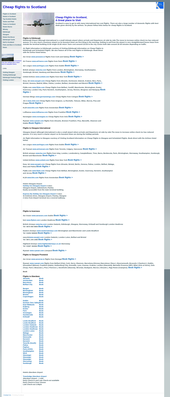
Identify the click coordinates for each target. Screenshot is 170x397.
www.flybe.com (38, 87)
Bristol (25, 294)
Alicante (26, 278)
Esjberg (26, 307)
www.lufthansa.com (40, 112)
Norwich (26, 339)
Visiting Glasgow (9, 72)
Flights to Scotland (9, 14)
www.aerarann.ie (38, 57)
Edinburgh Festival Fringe (12, 77)
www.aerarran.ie (38, 259)
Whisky (5, 29)
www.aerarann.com (39, 216)
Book (41, 278)
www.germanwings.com (46, 97)
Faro (25, 311)
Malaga (26, 333)
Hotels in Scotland (9, 16)
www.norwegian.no (40, 117)
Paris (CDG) (28, 349)
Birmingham (28, 290)
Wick (25, 353)
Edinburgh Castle (9, 39)
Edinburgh (6, 32)
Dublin (25, 301)
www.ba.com (41, 70)
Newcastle (27, 337)
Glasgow (6, 34)
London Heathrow (30, 327)
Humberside (28, 315)
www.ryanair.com (37, 121)
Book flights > (77, 56)
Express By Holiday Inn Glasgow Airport (39, 194)
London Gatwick (29, 325)
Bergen (26, 288)
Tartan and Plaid (8, 21)
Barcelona (27, 282)
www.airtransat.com (40, 149)
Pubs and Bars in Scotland (12, 45)
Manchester (27, 335)
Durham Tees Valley (31, 303)
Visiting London (8, 80)
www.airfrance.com (40, 61)
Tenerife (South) (29, 343)
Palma (25, 345)
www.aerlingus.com (40, 66)
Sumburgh (27, 363)
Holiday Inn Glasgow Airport (35, 186)
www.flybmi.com (34, 220)
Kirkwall (26, 317)
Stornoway (27, 361)
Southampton (28, 351)
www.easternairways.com (47, 231)
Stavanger (27, 355)
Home (5, 47)
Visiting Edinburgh (9, 75)
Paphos (26, 347)
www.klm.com (33, 108)
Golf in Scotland (8, 42)
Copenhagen (28, 296)
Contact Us (7, 395)
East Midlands (28, 305)
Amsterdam (27, 280)
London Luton (28, 331)
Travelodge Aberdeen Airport (35, 376)
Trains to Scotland (9, 24)
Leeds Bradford (29, 321)
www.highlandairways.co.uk (49, 244)
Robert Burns (7, 27)
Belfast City (27, 284)
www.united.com (43, 77)
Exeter (25, 309)
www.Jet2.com (33, 101)
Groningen (27, 313)
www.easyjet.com (37, 81)
